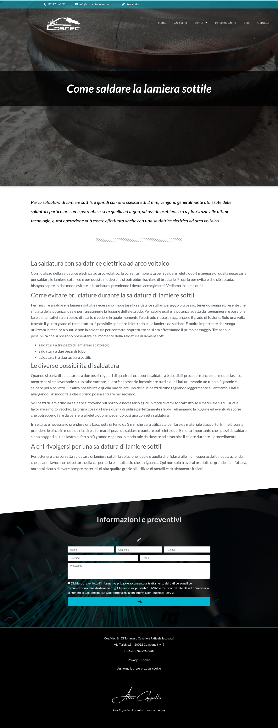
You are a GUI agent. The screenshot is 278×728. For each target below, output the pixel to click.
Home (162, 22)
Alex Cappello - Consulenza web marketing (139, 710)
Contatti (263, 22)
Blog (247, 22)
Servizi (201, 22)
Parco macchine (225, 22)
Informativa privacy (114, 583)
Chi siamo (180, 22)
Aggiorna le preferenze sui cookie (139, 668)
